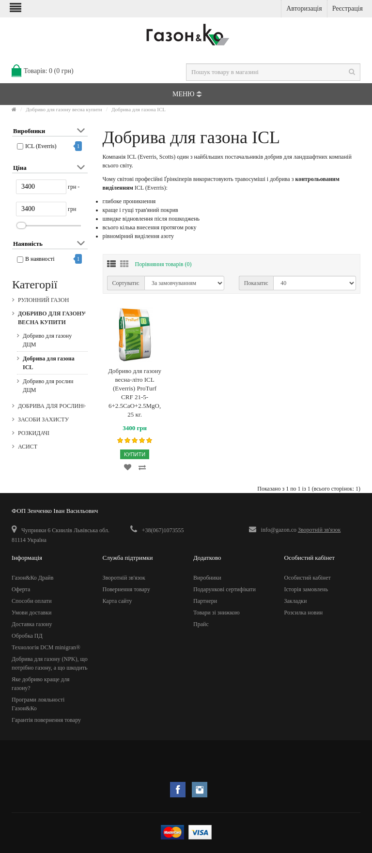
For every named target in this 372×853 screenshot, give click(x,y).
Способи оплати (32, 601)
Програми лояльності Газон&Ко (38, 704)
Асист (27, 446)
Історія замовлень (306, 589)
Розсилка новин (303, 612)
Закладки (295, 601)
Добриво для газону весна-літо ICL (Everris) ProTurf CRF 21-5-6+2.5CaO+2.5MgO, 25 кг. (134, 392)
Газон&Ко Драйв (32, 577)
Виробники (207, 577)
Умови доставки (32, 612)
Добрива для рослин (50, 406)
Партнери (205, 601)
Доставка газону (32, 624)
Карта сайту (117, 601)
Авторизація (304, 8)
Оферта (21, 589)
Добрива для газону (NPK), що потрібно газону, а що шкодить (50, 663)
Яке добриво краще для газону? (40, 683)
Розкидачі (33, 433)
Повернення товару (126, 589)
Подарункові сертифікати (224, 589)
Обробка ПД (27, 635)
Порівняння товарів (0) (163, 264)
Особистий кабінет (307, 577)
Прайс (201, 624)
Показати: (256, 283)
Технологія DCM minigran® (46, 647)
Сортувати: (126, 283)
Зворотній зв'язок (319, 529)
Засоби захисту (43, 419)
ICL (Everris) (41, 146)
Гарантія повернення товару (46, 720)
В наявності (40, 258)
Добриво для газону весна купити (64, 109)
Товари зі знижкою (216, 612)
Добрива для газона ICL (138, 109)
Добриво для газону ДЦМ (47, 340)
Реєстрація (347, 8)
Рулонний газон (43, 300)
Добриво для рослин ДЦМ (48, 385)
